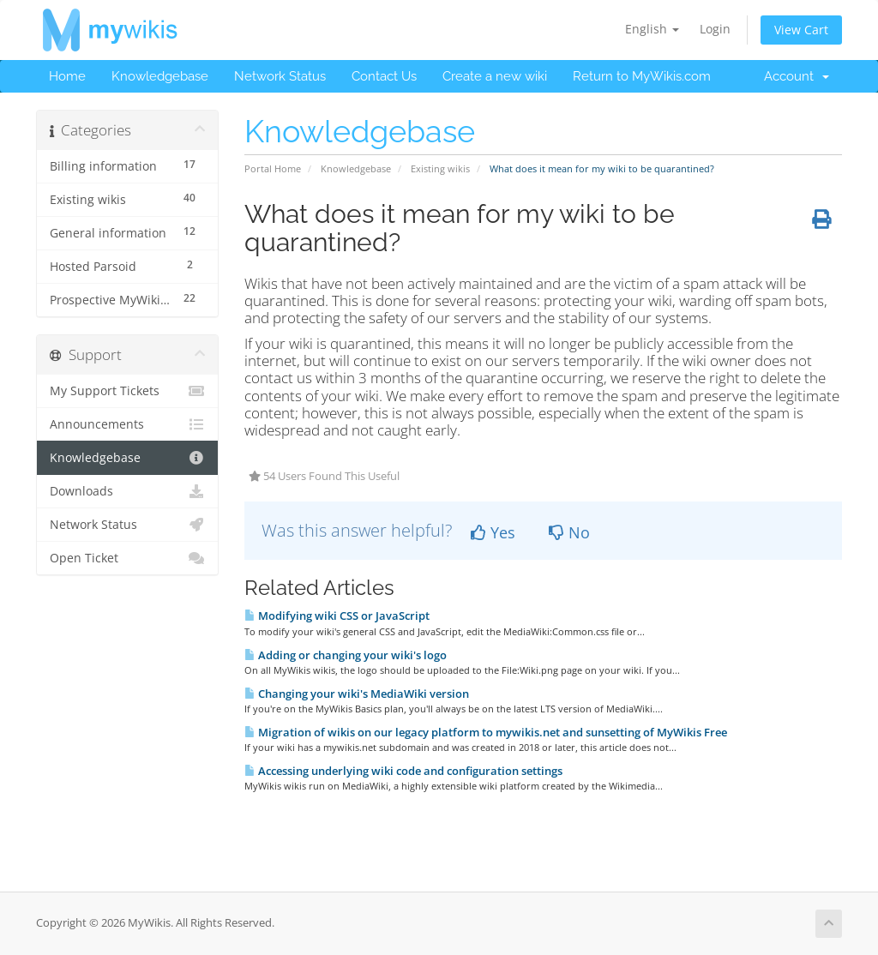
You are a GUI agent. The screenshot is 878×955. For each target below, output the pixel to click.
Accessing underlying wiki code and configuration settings (403, 770)
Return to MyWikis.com (642, 76)
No (569, 532)
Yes (493, 532)
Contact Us (384, 76)
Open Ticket (127, 558)
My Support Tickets (127, 391)
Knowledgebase (159, 76)
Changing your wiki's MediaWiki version (356, 693)
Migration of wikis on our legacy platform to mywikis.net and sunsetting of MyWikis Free (485, 732)
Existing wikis (440, 168)
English (652, 29)
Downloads (127, 491)
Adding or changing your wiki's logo (345, 655)
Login (715, 29)
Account (796, 76)
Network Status (280, 76)
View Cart (801, 29)
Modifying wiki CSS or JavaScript (337, 615)
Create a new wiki (494, 76)
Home (67, 76)
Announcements (127, 424)
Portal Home (272, 168)
